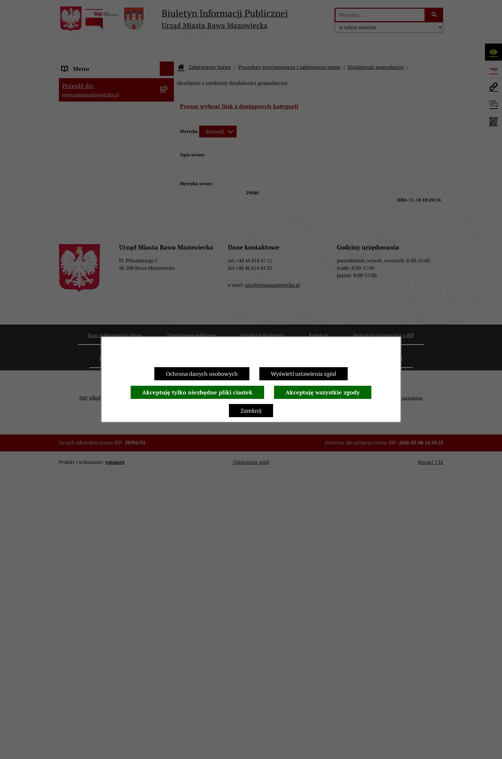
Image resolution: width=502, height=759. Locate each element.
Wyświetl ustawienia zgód (303, 373)
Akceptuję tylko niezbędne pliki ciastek (197, 392)
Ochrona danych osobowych (202, 373)
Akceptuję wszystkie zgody (323, 392)
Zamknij (251, 410)
